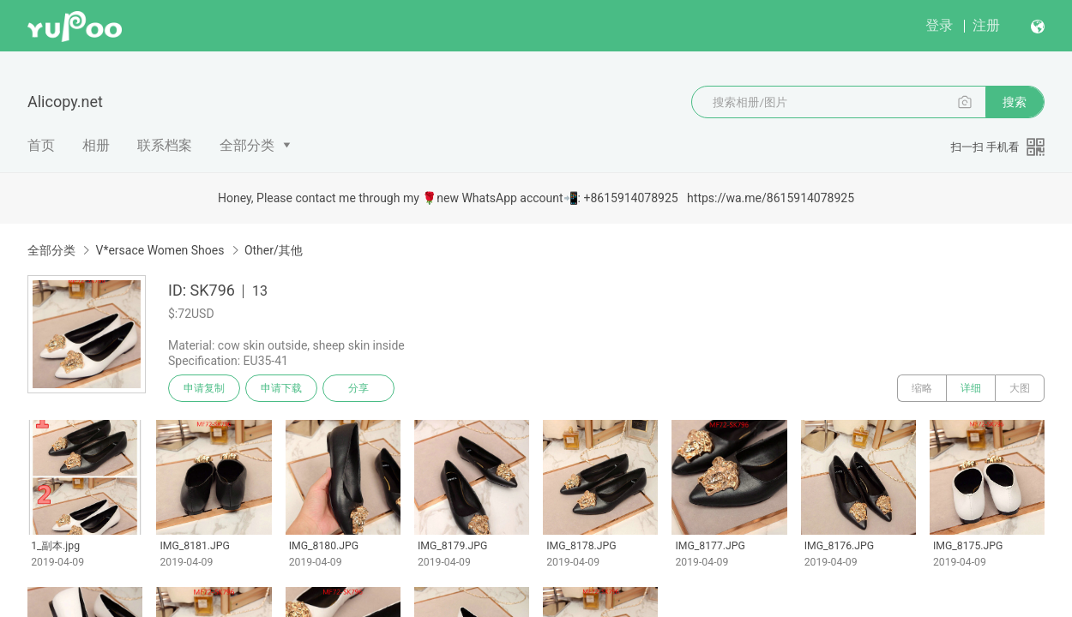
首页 (41, 145)
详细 (971, 388)
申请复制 (204, 388)
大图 (1019, 388)
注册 (986, 25)
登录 (939, 25)
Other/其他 (273, 250)
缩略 (922, 388)
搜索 (1015, 102)
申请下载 (281, 388)
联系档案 (164, 145)
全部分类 (247, 145)
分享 (358, 388)
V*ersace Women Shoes (159, 250)
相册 (96, 145)
